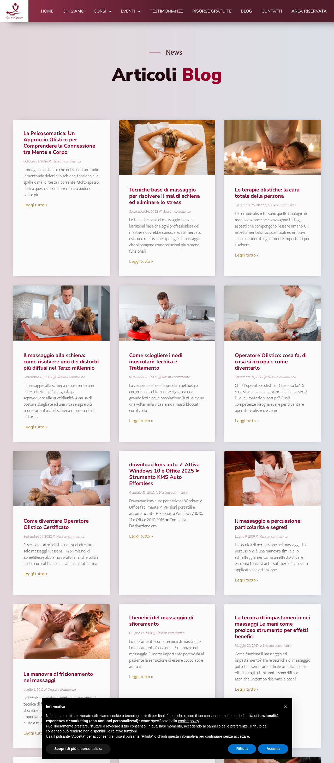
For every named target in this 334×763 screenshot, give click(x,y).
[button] (285, 706)
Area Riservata (309, 11)
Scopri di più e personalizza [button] (78, 749)
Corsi (102, 11)
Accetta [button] (273, 749)
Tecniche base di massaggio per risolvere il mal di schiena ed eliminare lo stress (164, 196)
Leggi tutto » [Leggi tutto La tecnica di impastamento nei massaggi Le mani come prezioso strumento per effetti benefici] (247, 689)
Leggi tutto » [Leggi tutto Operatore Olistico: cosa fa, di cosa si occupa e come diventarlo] (247, 421)
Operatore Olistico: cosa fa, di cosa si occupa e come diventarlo (271, 361)
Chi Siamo (73, 11)
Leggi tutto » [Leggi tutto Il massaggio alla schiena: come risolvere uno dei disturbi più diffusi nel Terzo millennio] (35, 427)
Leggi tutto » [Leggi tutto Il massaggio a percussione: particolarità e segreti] (247, 580)
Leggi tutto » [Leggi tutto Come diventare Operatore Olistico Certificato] (35, 574)
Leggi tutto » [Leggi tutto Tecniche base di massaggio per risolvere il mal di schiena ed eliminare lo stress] (141, 261)
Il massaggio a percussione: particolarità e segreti (268, 524)
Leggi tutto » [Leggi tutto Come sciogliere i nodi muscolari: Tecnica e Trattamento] (141, 421)
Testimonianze (166, 11)
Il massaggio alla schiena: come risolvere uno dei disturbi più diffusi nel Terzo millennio (61, 361)
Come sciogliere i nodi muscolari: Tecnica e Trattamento (155, 361)
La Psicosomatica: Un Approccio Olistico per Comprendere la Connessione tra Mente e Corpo (59, 143)
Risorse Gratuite (211, 11)
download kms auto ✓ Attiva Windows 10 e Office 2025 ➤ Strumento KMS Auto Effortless (164, 474)
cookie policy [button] (188, 721)
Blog (246, 11)
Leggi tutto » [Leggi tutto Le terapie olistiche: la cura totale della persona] (247, 255)
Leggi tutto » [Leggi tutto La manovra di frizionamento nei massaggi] (35, 733)
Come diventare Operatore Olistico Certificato (56, 524)
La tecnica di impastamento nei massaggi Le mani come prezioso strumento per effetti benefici (272, 627)
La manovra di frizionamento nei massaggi (58, 677)
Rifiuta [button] (242, 749)
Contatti (271, 11)
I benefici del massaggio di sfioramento (161, 620)
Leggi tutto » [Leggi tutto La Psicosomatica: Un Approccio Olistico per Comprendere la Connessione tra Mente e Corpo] (35, 205)
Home (47, 11)
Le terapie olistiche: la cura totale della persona (267, 193)
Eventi (130, 11)
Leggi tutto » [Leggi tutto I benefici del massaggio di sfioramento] (141, 677)
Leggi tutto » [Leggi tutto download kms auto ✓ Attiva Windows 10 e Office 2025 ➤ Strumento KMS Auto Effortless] (141, 536)
